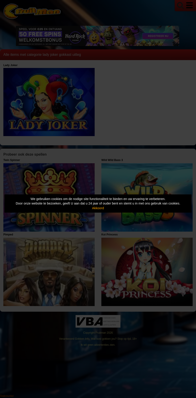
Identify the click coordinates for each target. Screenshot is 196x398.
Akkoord (98, 208)
